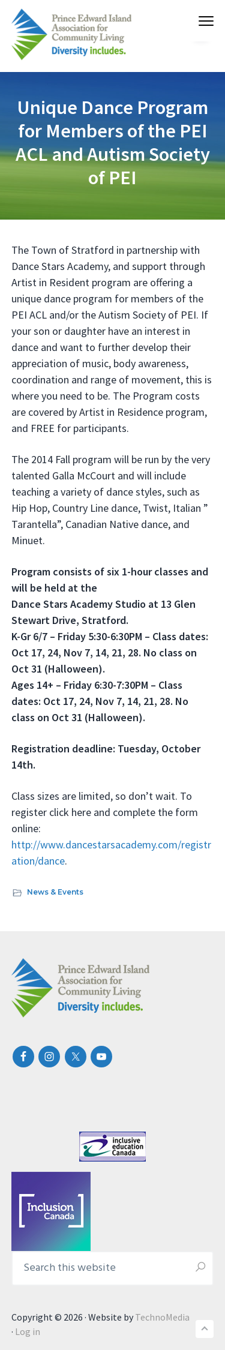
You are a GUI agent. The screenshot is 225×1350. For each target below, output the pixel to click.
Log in (27, 1331)
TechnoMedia (162, 1317)
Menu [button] (201, 20)
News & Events (55, 891)
